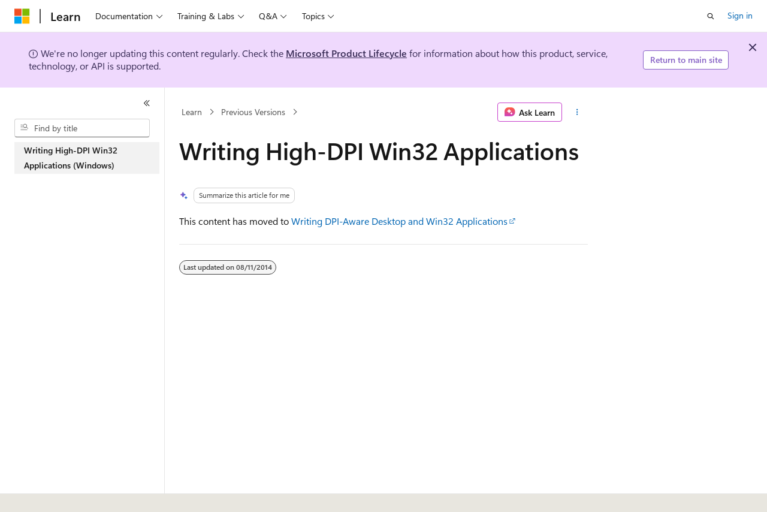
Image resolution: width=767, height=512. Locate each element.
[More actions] (577, 112)
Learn (192, 112)
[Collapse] (146, 103)
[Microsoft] (22, 16)
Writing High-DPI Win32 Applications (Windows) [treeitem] (70, 157)
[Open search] (711, 16)
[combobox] (82, 128)
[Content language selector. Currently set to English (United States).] (69, 489)
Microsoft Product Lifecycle (346, 53)
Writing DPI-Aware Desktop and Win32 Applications (399, 221)
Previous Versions (253, 112)
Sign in (740, 15)
